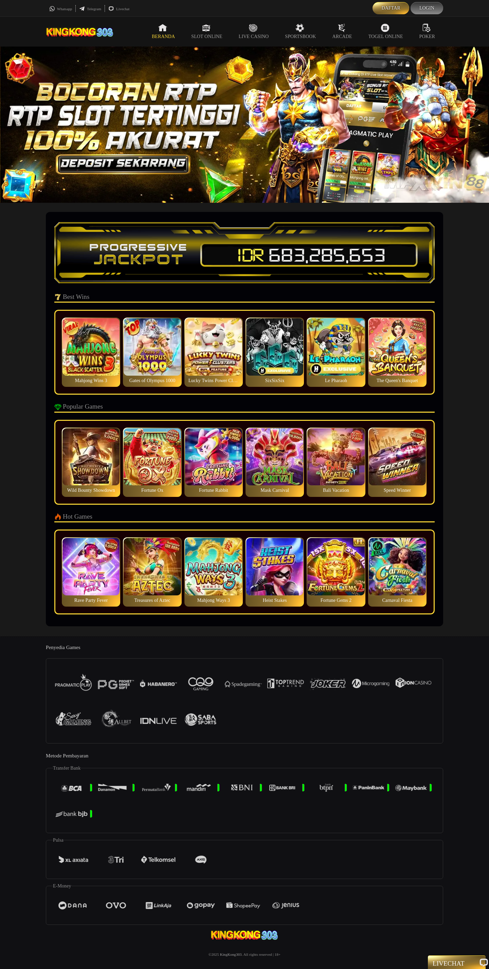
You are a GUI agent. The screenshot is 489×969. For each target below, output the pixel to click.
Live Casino (254, 31)
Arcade (342, 31)
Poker (427, 31)
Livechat (118, 9)
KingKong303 (231, 954)
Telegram (90, 9)
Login (426, 8)
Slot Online (206, 31)
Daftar (390, 8)
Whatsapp (60, 9)
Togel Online (385, 31)
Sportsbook (300, 31)
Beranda (163, 31)
